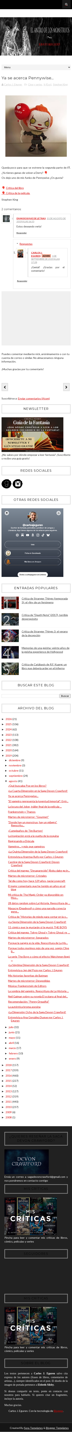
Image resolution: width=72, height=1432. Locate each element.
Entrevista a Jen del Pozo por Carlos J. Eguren (35, 970)
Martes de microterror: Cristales (27, 876)
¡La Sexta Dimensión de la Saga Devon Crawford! (37, 922)
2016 (9, 1075)
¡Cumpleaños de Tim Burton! (25, 830)
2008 (9, 1117)
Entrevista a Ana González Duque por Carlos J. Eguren (35, 1019)
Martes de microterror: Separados (28, 937)
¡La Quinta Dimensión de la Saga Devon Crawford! (38, 851)
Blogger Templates (57, 1428)
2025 (9, 724)
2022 (9, 740)
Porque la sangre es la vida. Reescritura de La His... (38, 943)
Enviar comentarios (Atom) (34, 398)
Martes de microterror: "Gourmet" (28, 817)
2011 (9, 1101)
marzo (13, 1048)
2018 (9, 1065)
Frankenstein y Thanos (22, 812)
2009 (9, 1112)
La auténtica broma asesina (24, 1007)
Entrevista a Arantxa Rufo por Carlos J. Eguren (35, 857)
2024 (9, 729)
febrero (13, 1053)
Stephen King (60, 84)
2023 (9, 734)
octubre (14, 770)
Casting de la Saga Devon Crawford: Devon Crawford (34, 863)
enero (13, 1058)
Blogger (58, 1411)
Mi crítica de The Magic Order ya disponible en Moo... (35, 896)
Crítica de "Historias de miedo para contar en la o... (38, 917)
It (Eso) (47, 84)
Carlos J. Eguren (36, 254)
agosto (13, 781)
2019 (9, 755)
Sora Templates (33, 1428)
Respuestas (26, 243)
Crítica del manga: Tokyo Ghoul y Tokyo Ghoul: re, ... (39, 932)
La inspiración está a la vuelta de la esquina (33, 836)
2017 (9, 1070)
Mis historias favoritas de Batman (28, 975)
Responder (22, 233)
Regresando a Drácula (21, 841)
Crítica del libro (15, 187)
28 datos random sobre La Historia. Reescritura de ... (39, 903)
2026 (9, 719)
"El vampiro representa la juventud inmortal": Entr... (38, 801)
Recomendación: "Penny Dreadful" (28, 1001)
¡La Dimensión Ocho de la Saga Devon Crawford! (37, 1012)
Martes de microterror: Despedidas (29, 981)
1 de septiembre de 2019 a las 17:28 (45, 259)
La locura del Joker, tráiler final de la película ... (35, 806)
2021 (9, 745)
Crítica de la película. (16, 193)
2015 (9, 1081)
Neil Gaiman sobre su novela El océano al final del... (38, 996)
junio (12, 1032)
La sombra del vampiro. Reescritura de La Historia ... (38, 991)
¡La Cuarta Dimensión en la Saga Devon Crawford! (38, 791)
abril (11, 1043)
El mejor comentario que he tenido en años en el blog (36, 888)
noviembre (15, 765)
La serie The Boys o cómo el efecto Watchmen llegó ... (39, 958)
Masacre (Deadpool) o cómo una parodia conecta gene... (37, 910)
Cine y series (35, 84)
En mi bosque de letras (31, 218)
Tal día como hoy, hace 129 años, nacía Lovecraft (36, 881)
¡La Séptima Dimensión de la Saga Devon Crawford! (38, 965)
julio (11, 1027)
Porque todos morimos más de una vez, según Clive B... (38, 950)
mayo (12, 1037)
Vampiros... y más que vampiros (26, 846)
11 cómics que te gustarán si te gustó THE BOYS (37, 927)
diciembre (15, 760)
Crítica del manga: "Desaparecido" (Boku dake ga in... (39, 870)
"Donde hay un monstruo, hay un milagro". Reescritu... (32, 824)
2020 (9, 750)
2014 (9, 1086)
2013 (9, 1091)
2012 (9, 1096)
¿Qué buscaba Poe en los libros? (27, 785)
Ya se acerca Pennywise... (23, 796)
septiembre (16, 776)
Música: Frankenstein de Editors (27, 986)
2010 (9, 1107)
